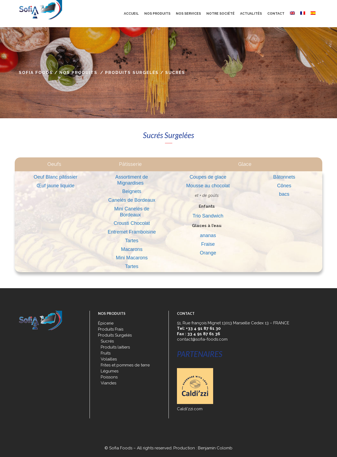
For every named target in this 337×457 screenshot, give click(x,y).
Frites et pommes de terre (125, 365)
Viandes (108, 383)
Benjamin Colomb (215, 448)
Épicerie (106, 323)
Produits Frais (110, 329)
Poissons (109, 377)
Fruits (106, 353)
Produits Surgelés (132, 72)
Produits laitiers (115, 347)
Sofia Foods (36, 72)
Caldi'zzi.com (190, 408)
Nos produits (78, 72)
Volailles (109, 359)
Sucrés (107, 341)
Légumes (109, 371)
